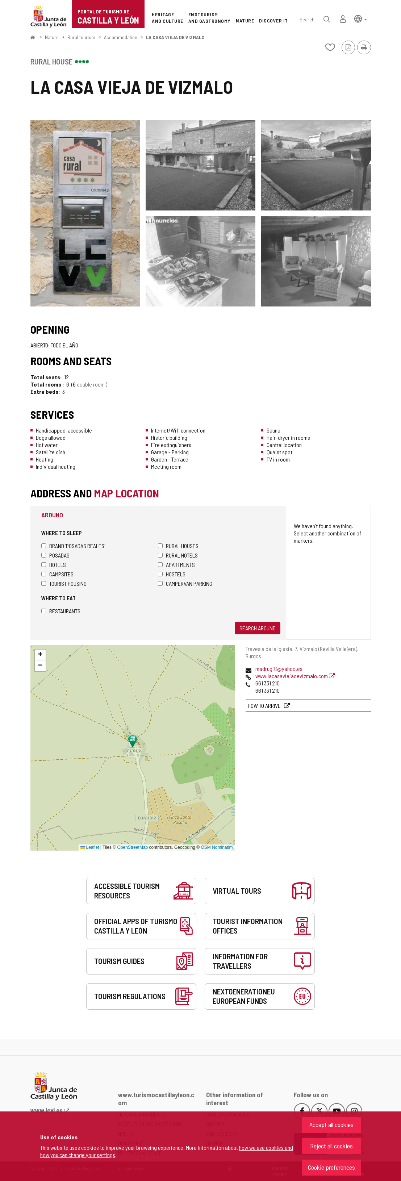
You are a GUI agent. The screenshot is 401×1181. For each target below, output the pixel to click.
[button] (360, 18)
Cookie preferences (331, 1167)
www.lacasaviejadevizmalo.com (295, 675)
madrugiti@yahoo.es (278, 668)
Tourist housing (64, 583)
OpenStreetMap (132, 847)
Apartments (176, 564)
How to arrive (265, 705)
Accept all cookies (331, 1124)
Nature (52, 37)
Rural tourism (81, 37)
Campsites (57, 574)
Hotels (53, 564)
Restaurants (60, 611)
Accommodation (120, 37)
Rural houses (178, 545)
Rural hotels (178, 555)
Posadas (55, 555)
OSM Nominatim (217, 847)
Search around (257, 628)
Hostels (171, 574)
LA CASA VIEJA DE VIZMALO (175, 37)
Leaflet (89, 847)
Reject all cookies (331, 1146)
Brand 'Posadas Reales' (73, 545)
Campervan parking (185, 583)
